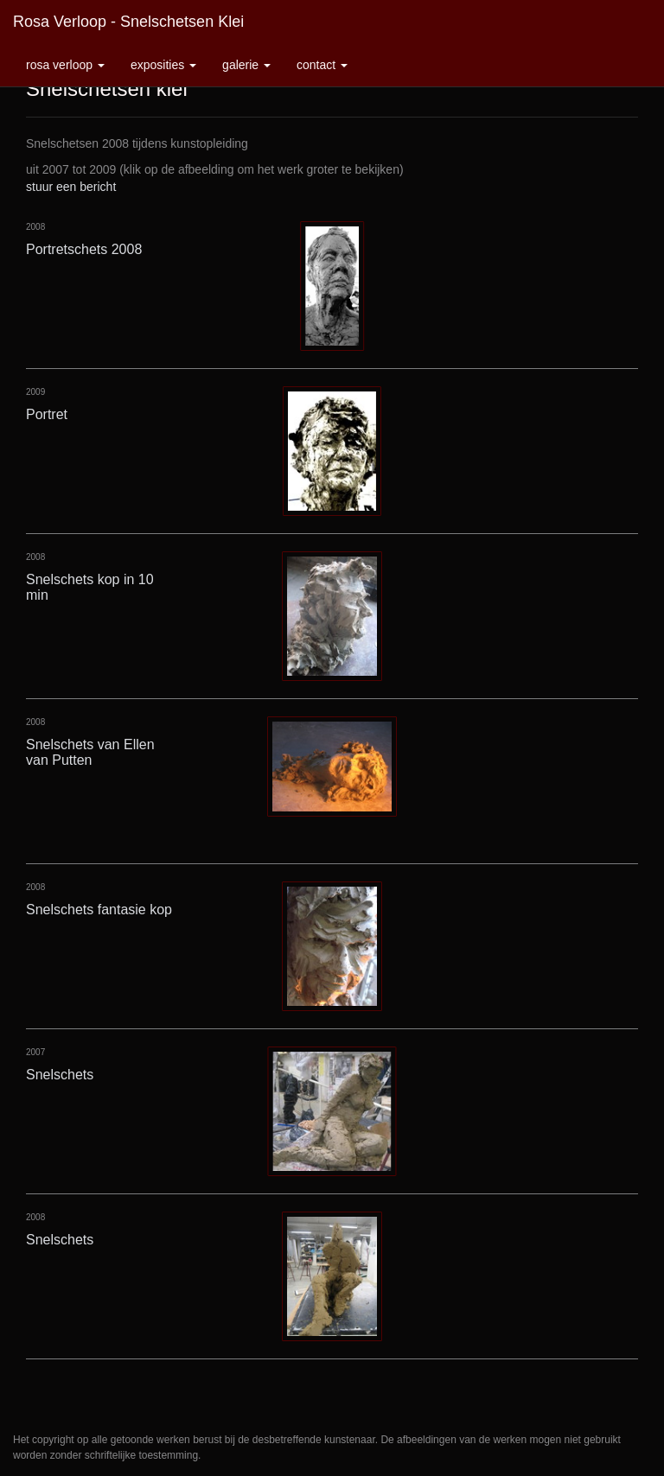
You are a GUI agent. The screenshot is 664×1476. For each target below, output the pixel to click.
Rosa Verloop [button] (65, 65)
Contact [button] (322, 65)
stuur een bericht (71, 187)
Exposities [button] (163, 65)
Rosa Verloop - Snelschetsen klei (128, 21)
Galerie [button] (246, 65)
